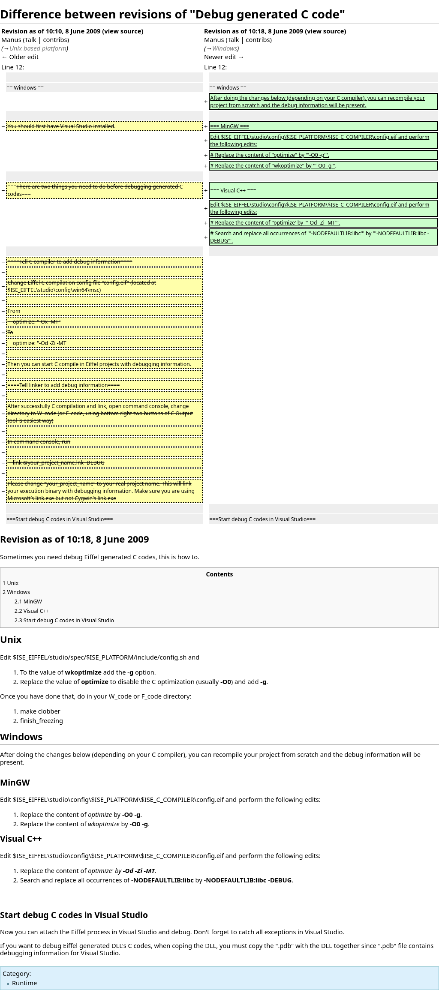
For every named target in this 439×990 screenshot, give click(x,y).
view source (122, 31)
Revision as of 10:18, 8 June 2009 (253, 31)
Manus (11, 39)
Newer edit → (224, 56)
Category (16, 973)
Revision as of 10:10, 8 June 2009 (50, 31)
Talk (30, 39)
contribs (55, 39)
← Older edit (20, 56)
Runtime (24, 982)
